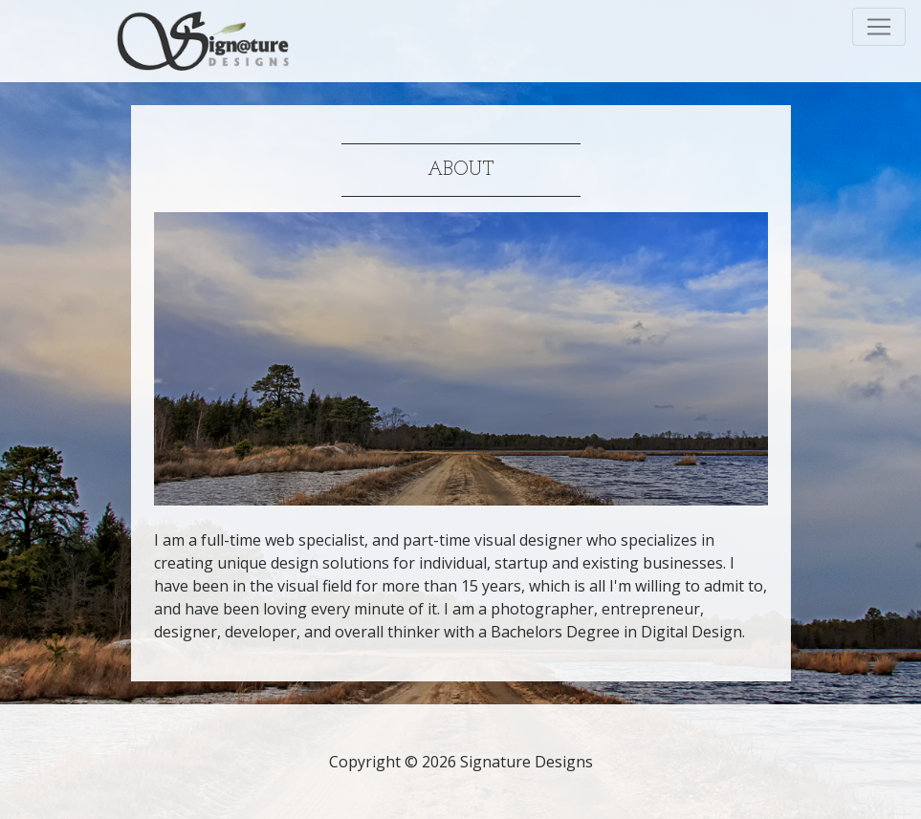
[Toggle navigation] (879, 27)
